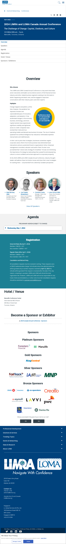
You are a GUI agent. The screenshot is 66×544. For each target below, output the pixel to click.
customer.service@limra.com (32, 280)
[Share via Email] (60, 15)
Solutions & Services (10, 433)
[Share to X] (51, 15)
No (39, 421)
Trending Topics (8, 437)
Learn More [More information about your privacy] (43, 539)
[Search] (59, 2)
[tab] (33, 228)
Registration (5, 53)
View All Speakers (33, 206)
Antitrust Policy (24, 529)
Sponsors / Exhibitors (8, 61)
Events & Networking (13, 11)
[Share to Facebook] (54, 15)
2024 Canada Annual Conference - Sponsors (34, 321)
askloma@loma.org (9, 492)
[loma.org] (7, 2)
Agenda (3, 49)
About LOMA (7, 449)
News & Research (9, 445)
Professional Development (12, 429)
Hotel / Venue (5, 57)
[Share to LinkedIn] (57, 15)
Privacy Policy (15, 529)
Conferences (25, 11)
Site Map (6, 529)
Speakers (4, 46)
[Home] (4, 11)
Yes (26, 421)
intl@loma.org (8, 498)
